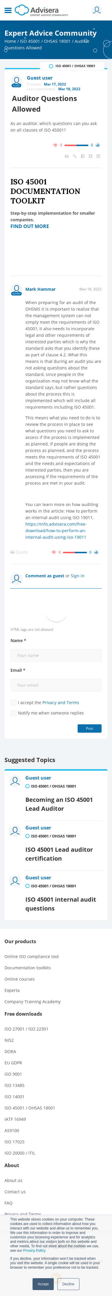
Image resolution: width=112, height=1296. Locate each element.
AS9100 (11, 1130)
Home (10, 41)
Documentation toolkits (27, 968)
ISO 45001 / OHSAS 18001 (45, 41)
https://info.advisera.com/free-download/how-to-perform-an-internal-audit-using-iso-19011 (56, 530)
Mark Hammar (40, 289)
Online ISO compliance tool (31, 956)
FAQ (8, 1203)
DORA (10, 1051)
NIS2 (9, 1040)
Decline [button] (68, 1284)
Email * (17, 670)
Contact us (15, 1191)
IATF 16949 (15, 1119)
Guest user (38, 777)
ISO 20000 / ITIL (19, 1153)
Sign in (78, 576)
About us (13, 1180)
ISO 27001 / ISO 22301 (26, 1029)
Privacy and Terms (60, 702)
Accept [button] (43, 1284)
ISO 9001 (13, 1074)
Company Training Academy (32, 1001)
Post (89, 728)
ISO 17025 (14, 1142)
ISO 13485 (14, 1085)
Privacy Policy (34, 1250)
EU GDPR (13, 1063)
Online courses (19, 979)
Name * (18, 640)
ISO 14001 (14, 1096)
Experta (12, 990)
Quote (19, 552)
